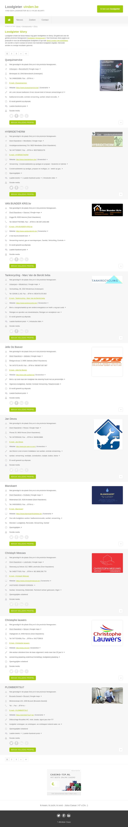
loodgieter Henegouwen (36, 38)
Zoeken (32, 20)
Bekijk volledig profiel (22, 122)
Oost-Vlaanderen (15, 141)
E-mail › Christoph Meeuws (19, 576)
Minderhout (23, 284)
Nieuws (19, 20)
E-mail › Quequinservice (18, 83)
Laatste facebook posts (18, 106)
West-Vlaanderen (15, 356)
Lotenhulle (27, 562)
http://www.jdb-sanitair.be (25, 375)
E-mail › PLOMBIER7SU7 (18, 710)
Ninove (26, 629)
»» (26, 54)
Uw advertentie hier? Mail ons (64, 794)
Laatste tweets (15, 178)
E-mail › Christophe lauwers (19, 643)
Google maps (35, 69)
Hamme (26, 212)
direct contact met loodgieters (57, 40)
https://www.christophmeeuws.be (28, 581)
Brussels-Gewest (15, 696)
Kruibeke (27, 495)
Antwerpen (13, 69)
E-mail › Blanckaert (16, 509)
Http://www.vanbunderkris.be (26, 231)
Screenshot (45, 88)
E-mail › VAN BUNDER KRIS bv (20, 227)
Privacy (68, 822)
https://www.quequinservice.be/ (27, 88)
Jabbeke (27, 356)
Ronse (26, 428)
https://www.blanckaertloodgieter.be (29, 514)
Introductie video (50, 178)
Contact (45, 20)
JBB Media (61, 822)
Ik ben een (110, 9)
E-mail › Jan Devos (16, 442)
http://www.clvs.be (22, 648)
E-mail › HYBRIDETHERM (18, 155)
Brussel (26, 696)
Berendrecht (23, 69)
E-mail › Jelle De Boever (18, 370)
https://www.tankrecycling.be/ (26, 303)
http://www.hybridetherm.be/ (26, 159)
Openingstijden (15, 173)
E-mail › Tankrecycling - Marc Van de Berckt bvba (27, 298)
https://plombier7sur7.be (25, 715)
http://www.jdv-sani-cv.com (25, 446)
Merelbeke (27, 141)
